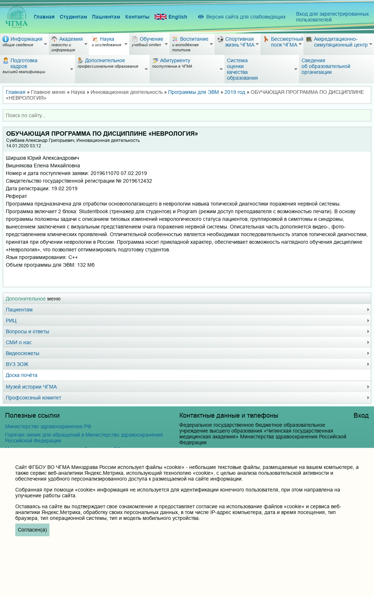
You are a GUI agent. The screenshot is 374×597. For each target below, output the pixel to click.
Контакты (137, 17)
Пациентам (106, 17)
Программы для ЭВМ (193, 92)
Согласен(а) (32, 530)
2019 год (234, 92)
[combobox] (187, 115)
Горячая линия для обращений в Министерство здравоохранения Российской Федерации (84, 437)
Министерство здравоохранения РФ (48, 426)
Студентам (73, 17)
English (171, 17)
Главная (44, 17)
